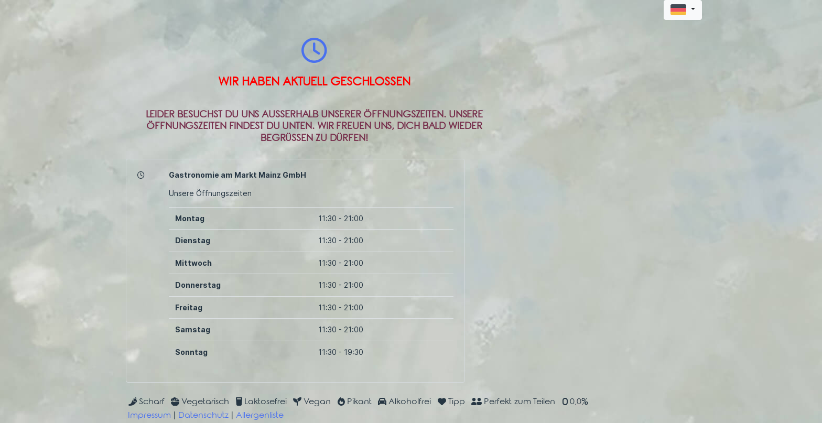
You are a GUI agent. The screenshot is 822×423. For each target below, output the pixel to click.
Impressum (149, 416)
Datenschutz (203, 416)
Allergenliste (260, 416)
